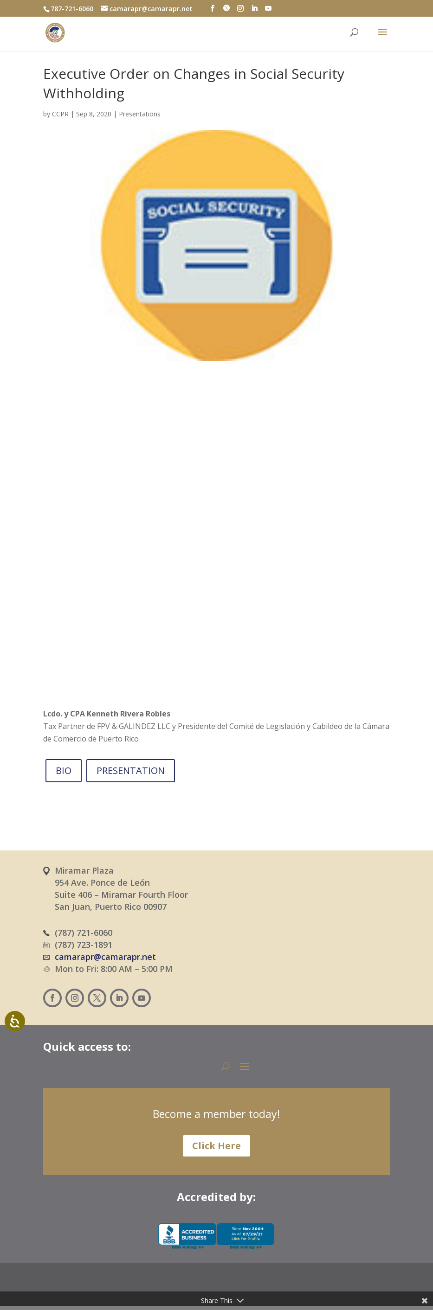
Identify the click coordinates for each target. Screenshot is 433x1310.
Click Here (216, 1145)
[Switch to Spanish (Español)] (198, 1289)
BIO (63, 770)
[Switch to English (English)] (253, 1289)
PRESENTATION (131, 770)
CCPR (60, 113)
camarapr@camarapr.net (105, 956)
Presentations (140, 113)
